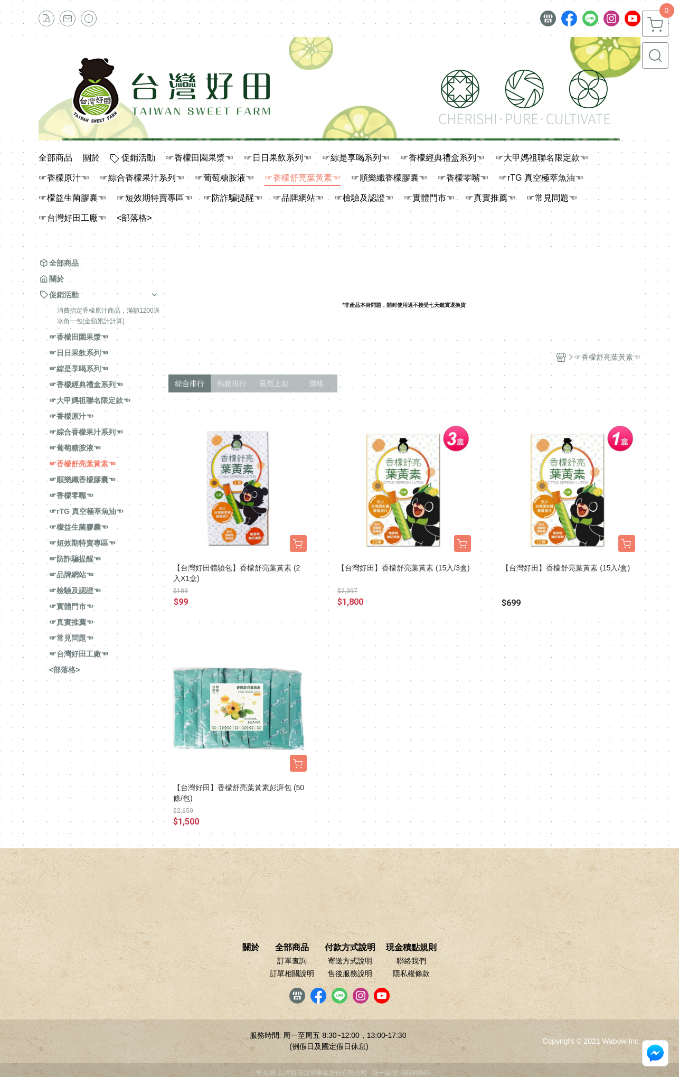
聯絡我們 (411, 960)
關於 (250, 947)
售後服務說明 (350, 973)
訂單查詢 (292, 960)
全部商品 (292, 947)
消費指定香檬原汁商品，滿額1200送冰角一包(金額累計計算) (108, 316)
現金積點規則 (411, 947)
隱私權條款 (411, 973)
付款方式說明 (350, 947)
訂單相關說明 (292, 973)
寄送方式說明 (350, 960)
